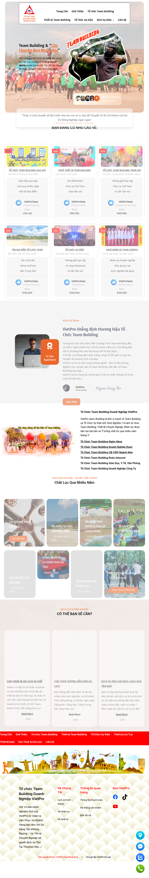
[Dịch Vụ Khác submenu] (113, 20)
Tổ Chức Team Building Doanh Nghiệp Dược (107, 447)
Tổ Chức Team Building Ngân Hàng (101, 442)
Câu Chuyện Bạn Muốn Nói (38, 48)
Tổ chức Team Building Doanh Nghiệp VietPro (29, 19)
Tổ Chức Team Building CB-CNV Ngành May (107, 453)
